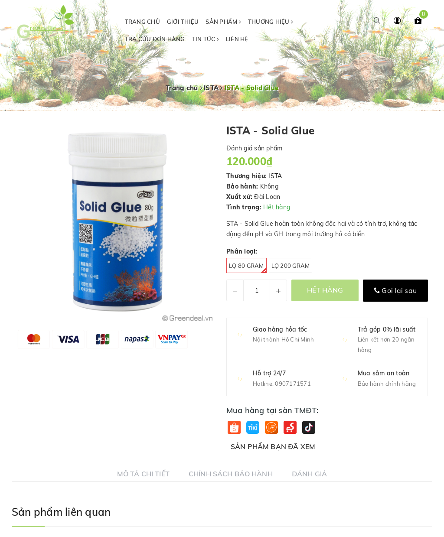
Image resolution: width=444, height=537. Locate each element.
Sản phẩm (223, 21)
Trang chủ (142, 21)
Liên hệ (237, 39)
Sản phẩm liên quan (61, 511)
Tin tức (205, 39)
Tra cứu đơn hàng (155, 39)
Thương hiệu (270, 21)
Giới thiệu (183, 21)
